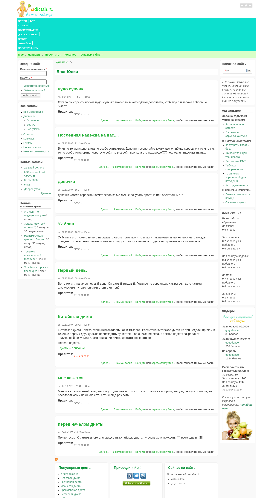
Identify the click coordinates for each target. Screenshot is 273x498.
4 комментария (123, 93)
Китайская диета (75, 289)
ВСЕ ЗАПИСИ (38, 21)
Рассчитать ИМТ (235, 134)
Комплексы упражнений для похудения (235, 150)
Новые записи (32, 120)
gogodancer (232, 303)
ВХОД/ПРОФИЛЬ (133, 21)
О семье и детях (235, 175)
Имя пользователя (33, 42)
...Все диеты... (69, 471)
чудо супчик (70, 62)
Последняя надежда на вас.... (88, 108)
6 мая (27, 157)
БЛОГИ (22, 21)
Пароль (26, 50)
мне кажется (70, 351)
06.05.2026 (31, 153)
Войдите (140, 93)
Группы (27, 115)
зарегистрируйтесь (162, 93)
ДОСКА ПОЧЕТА (82, 21)
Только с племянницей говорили (32, 228)
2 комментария (123, 182)
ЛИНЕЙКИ (113, 21)
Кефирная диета (71, 467)
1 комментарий (123, 228)
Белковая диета (71, 451)
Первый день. (72, 243)
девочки (66, 154)
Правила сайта (118, 487)
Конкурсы (29, 111)
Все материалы (33, 84)
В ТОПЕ (99, 21)
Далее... (105, 93)
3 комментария (123, 274)
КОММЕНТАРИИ (59, 21)
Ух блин (66, 197)
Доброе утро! (32, 162)
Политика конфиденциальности (145, 487)
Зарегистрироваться (37, 58)
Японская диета (71, 459)
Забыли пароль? (34, 63)
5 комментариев (122, 424)
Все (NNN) (33, 102)
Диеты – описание (72, 321)
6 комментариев (122, 139)
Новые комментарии (36, 124)
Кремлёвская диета (73, 463)
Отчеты (28, 107)
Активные (33, 93)
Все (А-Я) (32, 97)
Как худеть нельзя (236, 158)
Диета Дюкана (70, 446)
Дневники (62, 35)
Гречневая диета (71, 454)
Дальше (46, 166)
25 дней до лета (34, 140)
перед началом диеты (81, 397)
